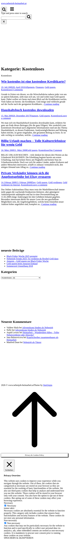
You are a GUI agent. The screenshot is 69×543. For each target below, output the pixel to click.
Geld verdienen (55, 182)
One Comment (55, 150)
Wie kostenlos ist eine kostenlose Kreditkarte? (33, 81)
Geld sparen (50, 87)
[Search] (29, 17)
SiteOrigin (47, 385)
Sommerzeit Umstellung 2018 (20, 266)
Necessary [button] (8, 503)
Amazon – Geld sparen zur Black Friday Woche (28, 261)
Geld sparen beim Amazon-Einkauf (22, 263)
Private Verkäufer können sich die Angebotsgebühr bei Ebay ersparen (26, 174)
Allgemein (30, 87)
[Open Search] (4, 9)
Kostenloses (6, 90)
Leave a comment (39, 185)
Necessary (11, 506)
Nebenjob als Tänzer (32, 342)
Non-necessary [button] (10, 520)
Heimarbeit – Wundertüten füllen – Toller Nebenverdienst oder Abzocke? (33, 333)
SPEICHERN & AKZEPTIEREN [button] (18, 538)
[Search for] (13, 18)
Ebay (33, 182)
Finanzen (40, 87)
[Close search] (4, 22)
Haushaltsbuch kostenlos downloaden (27, 110)
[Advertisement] (34, 44)
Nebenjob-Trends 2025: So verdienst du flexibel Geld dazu (32, 259)
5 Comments (17, 90)
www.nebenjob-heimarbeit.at (14, 3)
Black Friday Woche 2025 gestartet (22, 256)
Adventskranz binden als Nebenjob (37, 327)
